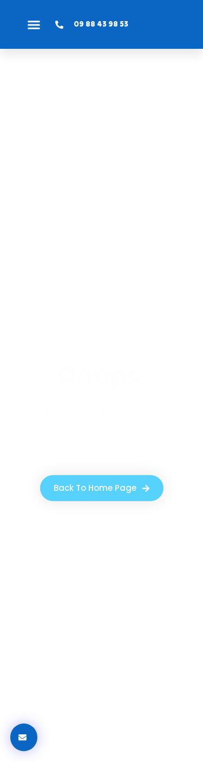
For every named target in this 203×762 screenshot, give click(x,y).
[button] (34, 24)
